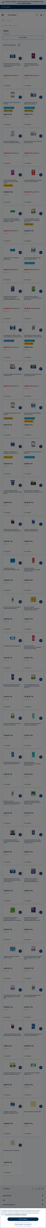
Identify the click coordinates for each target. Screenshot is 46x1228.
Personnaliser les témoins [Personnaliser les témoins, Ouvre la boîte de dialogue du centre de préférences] (23, 1224)
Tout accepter (23, 1219)
